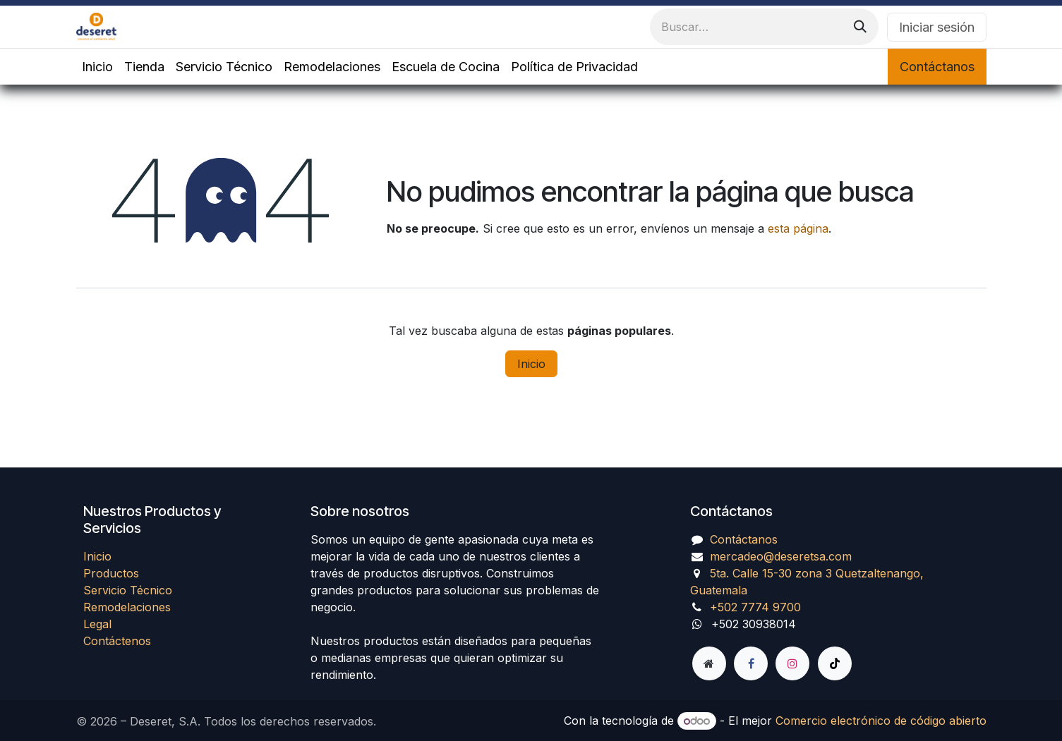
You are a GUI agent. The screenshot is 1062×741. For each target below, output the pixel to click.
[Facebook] (751, 663)
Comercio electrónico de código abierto (881, 721)
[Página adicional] (709, 663)
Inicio (531, 364)
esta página (798, 228)
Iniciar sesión (936, 27)
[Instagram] (792, 663)
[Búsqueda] (860, 26)
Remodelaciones (127, 607)
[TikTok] (835, 663)
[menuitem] (97, 66)
